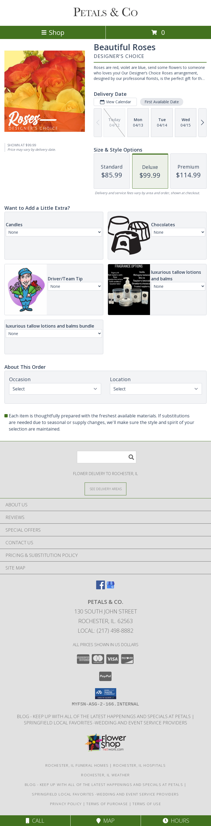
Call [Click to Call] (35, 820)
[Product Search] (106, 457)
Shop (52, 32)
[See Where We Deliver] (105, 488)
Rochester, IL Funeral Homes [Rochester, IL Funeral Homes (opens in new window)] (77, 765)
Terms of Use (146, 803)
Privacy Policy (66, 803)
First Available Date (162, 101)
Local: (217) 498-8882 (105, 630)
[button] (105, 693)
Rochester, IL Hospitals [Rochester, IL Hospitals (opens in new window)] (139, 765)
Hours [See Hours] (176, 820)
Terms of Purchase (107, 803)
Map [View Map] (105, 820)
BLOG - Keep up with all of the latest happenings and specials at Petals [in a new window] (104, 716)
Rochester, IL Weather (105, 774)
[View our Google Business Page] (110, 587)
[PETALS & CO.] (105, 17)
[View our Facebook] (100, 587)
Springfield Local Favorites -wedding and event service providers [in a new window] (105, 722)
